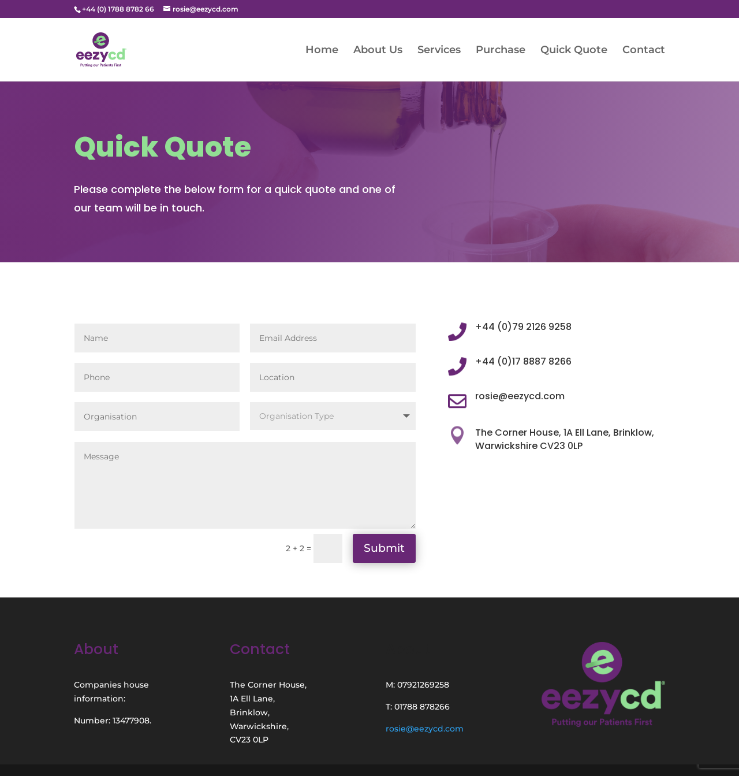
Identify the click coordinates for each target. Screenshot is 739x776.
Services (439, 51)
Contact (643, 51)
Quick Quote (573, 51)
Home (321, 51)
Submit (384, 548)
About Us (377, 51)
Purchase (500, 51)
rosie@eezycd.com (425, 728)
